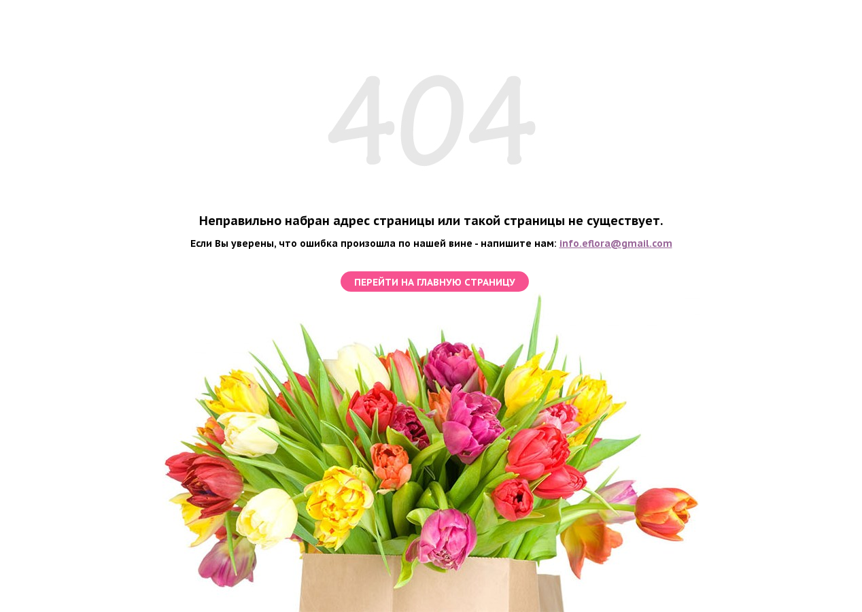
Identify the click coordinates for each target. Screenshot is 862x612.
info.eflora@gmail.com (615, 243)
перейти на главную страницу (434, 282)
